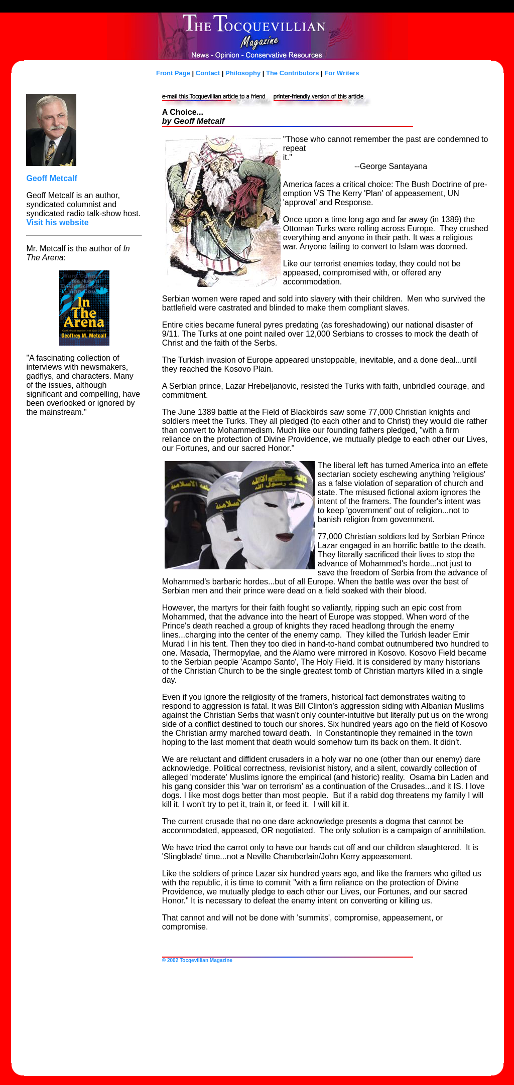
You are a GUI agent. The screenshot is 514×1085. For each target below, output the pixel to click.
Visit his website (57, 222)
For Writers (341, 73)
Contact (208, 73)
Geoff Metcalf (51, 178)
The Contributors (292, 73)
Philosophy (243, 73)
